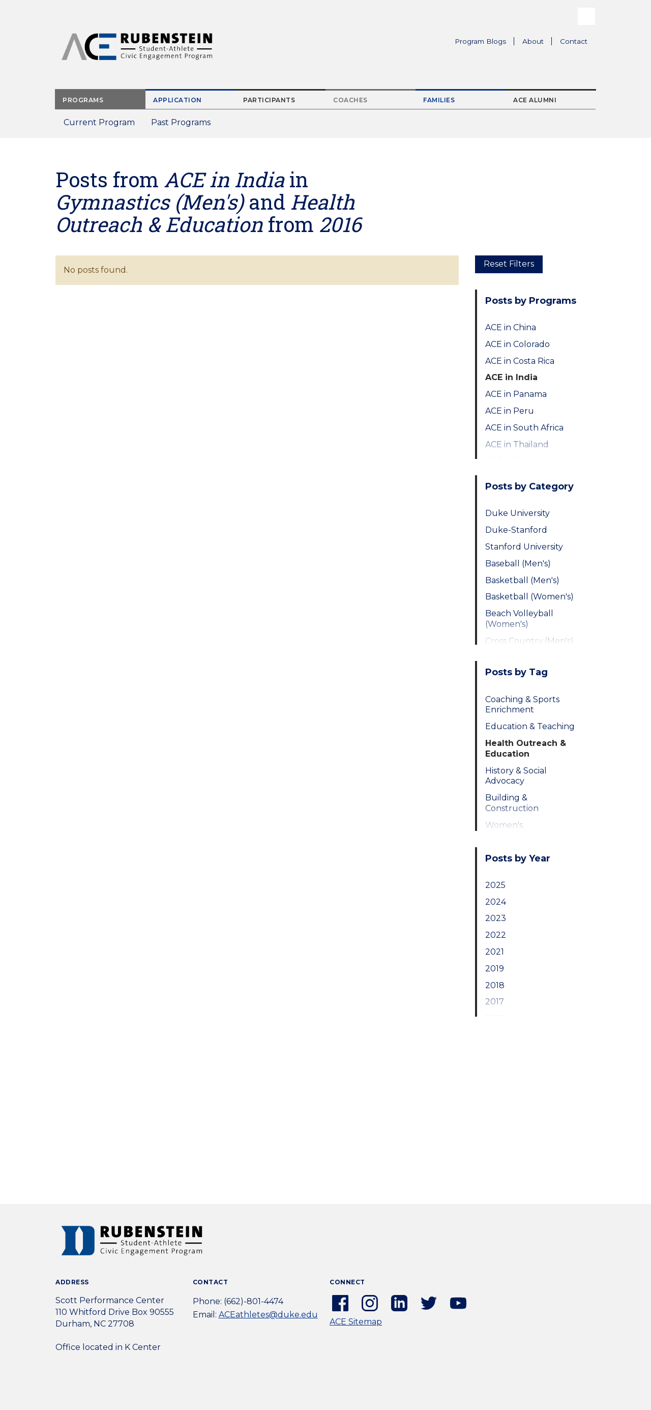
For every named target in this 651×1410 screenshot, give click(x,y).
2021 (494, 952)
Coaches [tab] (350, 100)
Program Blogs (480, 41)
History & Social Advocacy (516, 776)
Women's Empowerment (516, 830)
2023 (495, 918)
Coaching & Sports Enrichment (522, 705)
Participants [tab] (269, 100)
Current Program (99, 122)
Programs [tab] (83, 100)
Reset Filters (509, 264)
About (537, 43)
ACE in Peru (509, 411)
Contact (573, 41)
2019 (494, 968)
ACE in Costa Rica (519, 361)
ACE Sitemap (356, 1322)
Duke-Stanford (516, 530)
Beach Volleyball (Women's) (519, 619)
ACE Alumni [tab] (534, 100)
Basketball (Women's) (529, 596)
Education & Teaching (530, 726)
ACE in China (510, 327)
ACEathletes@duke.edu (268, 1314)
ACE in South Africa (524, 428)
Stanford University (524, 547)
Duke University (517, 513)
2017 (494, 1001)
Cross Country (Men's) (529, 641)
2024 (495, 902)
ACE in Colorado (517, 344)
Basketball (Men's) (522, 580)
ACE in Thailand (517, 444)
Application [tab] (177, 100)
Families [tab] (439, 100)
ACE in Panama (516, 394)
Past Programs (185, 125)
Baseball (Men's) (518, 563)
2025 (495, 885)
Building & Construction (512, 803)
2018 (495, 985)
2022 (495, 935)
